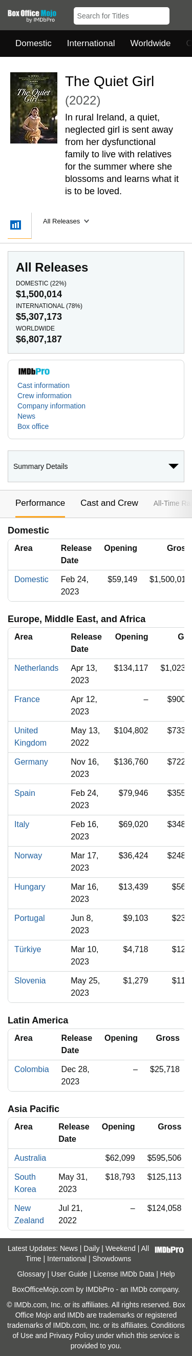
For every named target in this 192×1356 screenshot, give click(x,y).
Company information (51, 406)
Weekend (120, 1248)
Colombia (31, 1069)
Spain (24, 793)
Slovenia (30, 980)
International (91, 43)
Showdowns (112, 1259)
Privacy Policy (71, 1335)
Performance (40, 503)
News (26, 416)
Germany (31, 761)
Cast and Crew (109, 503)
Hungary (29, 886)
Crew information (44, 396)
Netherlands (36, 668)
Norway (28, 855)
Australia (30, 1158)
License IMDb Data (123, 1274)
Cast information (43, 385)
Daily (91, 1248)
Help (167, 1274)
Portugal (29, 918)
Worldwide (150, 43)
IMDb (138, 1289)
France (27, 699)
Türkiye (27, 949)
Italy (21, 824)
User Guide (69, 1274)
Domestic (33, 43)
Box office (33, 426)
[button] (179, 14)
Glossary (31, 1274)
